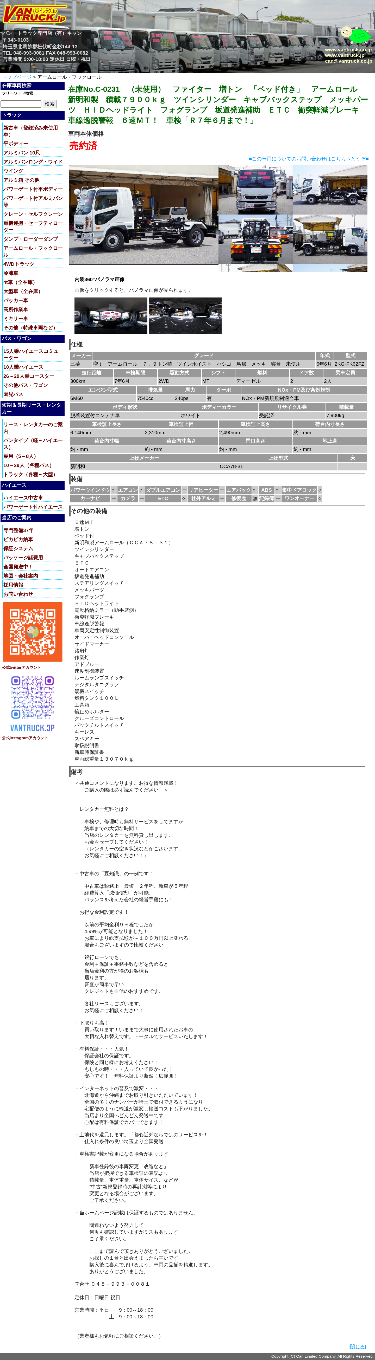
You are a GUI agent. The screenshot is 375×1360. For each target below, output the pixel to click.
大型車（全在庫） (23, 291)
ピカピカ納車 (18, 539)
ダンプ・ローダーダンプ (30, 239)
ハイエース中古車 (23, 498)
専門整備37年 (18, 530)
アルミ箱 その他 (21, 180)
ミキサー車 (15, 318)
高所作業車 (15, 309)
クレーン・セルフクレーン (33, 214)
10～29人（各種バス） (28, 465)
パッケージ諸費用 (23, 557)
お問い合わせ (18, 594)
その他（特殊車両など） (30, 328)
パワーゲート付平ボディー (33, 189)
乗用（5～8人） (21, 456)
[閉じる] (357, 1346)
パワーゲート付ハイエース (33, 507)
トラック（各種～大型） (30, 474)
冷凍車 (10, 273)
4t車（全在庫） (20, 282)
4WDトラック (18, 264)
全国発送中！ (18, 566)
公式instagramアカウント (25, 738)
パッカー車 (15, 300)
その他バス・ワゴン (25, 385)
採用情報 (13, 585)
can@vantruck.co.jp (348, 61)
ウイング (13, 171)
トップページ (17, 77)
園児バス (13, 394)
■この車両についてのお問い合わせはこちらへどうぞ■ (309, 158)
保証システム (18, 548)
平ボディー (15, 143)
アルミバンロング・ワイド (33, 162)
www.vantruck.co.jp (348, 49)
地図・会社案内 (20, 576)
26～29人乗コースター (28, 376)
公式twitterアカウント (21, 667)
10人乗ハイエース (23, 367)
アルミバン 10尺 (21, 153)
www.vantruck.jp (345, 55)
